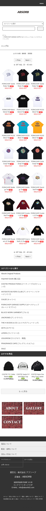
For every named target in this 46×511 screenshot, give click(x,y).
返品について (38, 496)
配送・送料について (27, 496)
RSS (37, 499)
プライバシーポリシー (26, 499)
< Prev (18, 60)
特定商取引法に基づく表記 (10, 499)
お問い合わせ (5, 464)
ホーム (4, 35)
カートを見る (28, 459)
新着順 (30, 53)
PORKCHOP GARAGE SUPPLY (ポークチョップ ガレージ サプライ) (23, 37)
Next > (27, 60)
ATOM (41, 499)
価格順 (24, 53)
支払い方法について (14, 496)
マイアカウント (6, 459)
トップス (6, 39)
